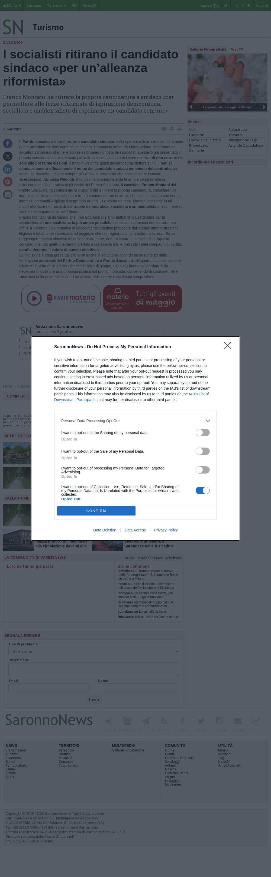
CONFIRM (96, 511)
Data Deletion (104, 530)
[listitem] (135, 420)
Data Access (135, 530)
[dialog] (135, 438)
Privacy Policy (166, 530)
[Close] (229, 347)
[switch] (203, 432)
